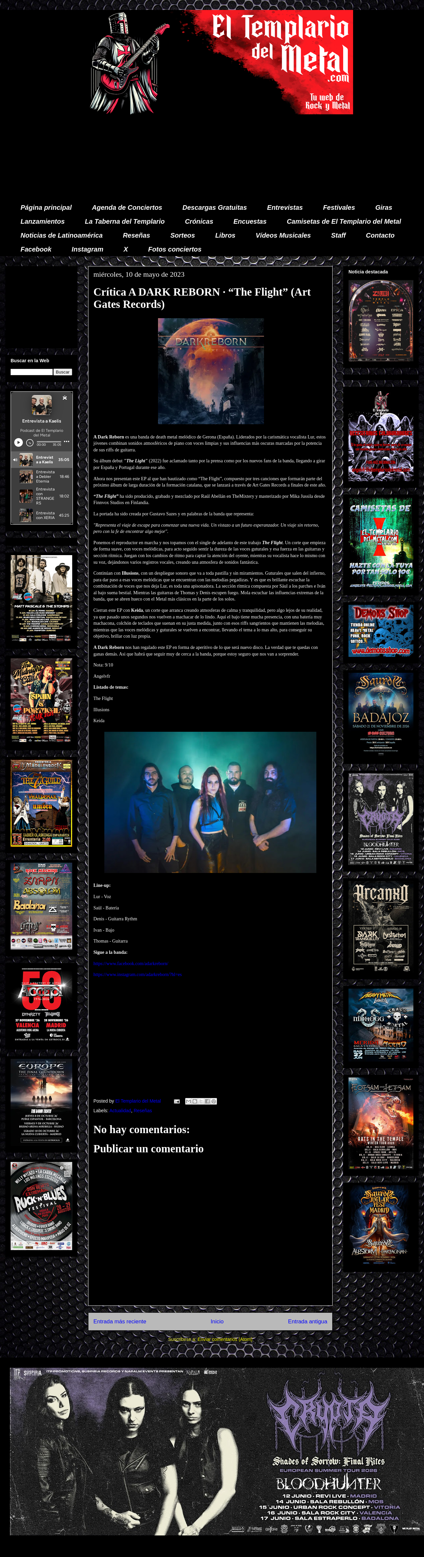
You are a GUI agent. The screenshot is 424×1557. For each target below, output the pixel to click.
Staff (338, 235)
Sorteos (182, 235)
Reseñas (136, 235)
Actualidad (120, 1110)
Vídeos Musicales (283, 235)
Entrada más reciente (119, 1321)
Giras (383, 207)
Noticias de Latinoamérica (62, 235)
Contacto (380, 235)
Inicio (217, 1321)
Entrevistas (285, 207)
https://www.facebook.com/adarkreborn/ (130, 963)
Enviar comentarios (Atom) (224, 1339)
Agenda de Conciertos (127, 207)
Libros (225, 235)
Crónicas (199, 221)
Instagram (87, 249)
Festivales (339, 207)
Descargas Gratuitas (215, 207)
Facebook (36, 249)
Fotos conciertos (174, 249)
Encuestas (250, 221)
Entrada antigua (308, 1321)
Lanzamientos (43, 221)
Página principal (46, 207)
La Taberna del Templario (125, 221)
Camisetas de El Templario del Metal (344, 221)
